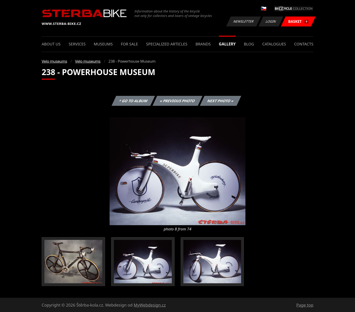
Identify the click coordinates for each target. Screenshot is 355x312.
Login (271, 21)
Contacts (303, 44)
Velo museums (54, 61)
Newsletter (243, 21)
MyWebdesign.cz (150, 305)
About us (51, 44)
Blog (249, 44)
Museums (103, 44)
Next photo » (220, 100)
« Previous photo (177, 100)
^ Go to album (133, 100)
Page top (304, 305)
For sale (129, 44)
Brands (203, 44)
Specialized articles (166, 44)
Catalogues (274, 44)
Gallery (227, 44)
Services (77, 44)
